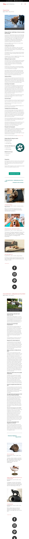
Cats (9, 295)
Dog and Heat (6, 10)
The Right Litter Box (10, 504)
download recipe (14, 173)
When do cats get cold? (10, 454)
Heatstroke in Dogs (20, 135)
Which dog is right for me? (9, 254)
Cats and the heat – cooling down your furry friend (14, 293)
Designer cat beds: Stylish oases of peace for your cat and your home (14, 478)
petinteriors (8, 206)
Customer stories (20, 206)
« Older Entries (7, 263)
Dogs (10, 11)
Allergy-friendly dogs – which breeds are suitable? (12, 228)
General (12, 11)
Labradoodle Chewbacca (8, 204)
